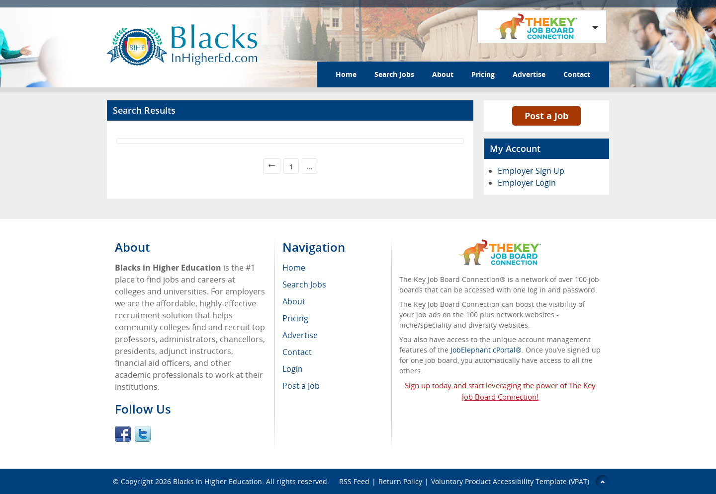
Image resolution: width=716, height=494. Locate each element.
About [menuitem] (293, 301)
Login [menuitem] (292, 368)
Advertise (529, 74)
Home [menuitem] (293, 267)
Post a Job (546, 116)
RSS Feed (354, 481)
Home (346, 74)
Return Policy (400, 481)
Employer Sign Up (531, 170)
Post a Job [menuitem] (301, 385)
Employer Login (527, 182)
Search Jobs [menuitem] (304, 284)
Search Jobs (394, 74)
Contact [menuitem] (297, 352)
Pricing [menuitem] (295, 318)
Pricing (483, 74)
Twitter (143, 434)
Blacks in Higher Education (217, 481)
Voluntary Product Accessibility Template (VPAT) (510, 481)
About (442, 74)
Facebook (123, 434)
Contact (576, 74)
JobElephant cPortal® (486, 349)
